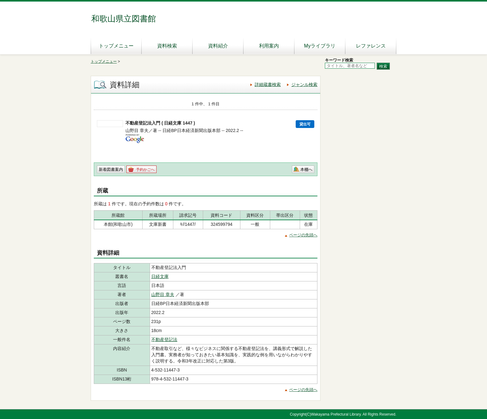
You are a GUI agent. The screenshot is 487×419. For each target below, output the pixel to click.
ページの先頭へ (303, 235)
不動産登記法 (164, 339)
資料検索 (167, 45)
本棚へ (306, 169)
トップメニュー (116, 45)
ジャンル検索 (304, 84)
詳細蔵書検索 (268, 84)
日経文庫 (160, 276)
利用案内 (269, 45)
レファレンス (371, 45)
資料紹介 (218, 45)
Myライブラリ (319, 45)
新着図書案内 (111, 169)
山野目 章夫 (162, 294)
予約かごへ (145, 169)
